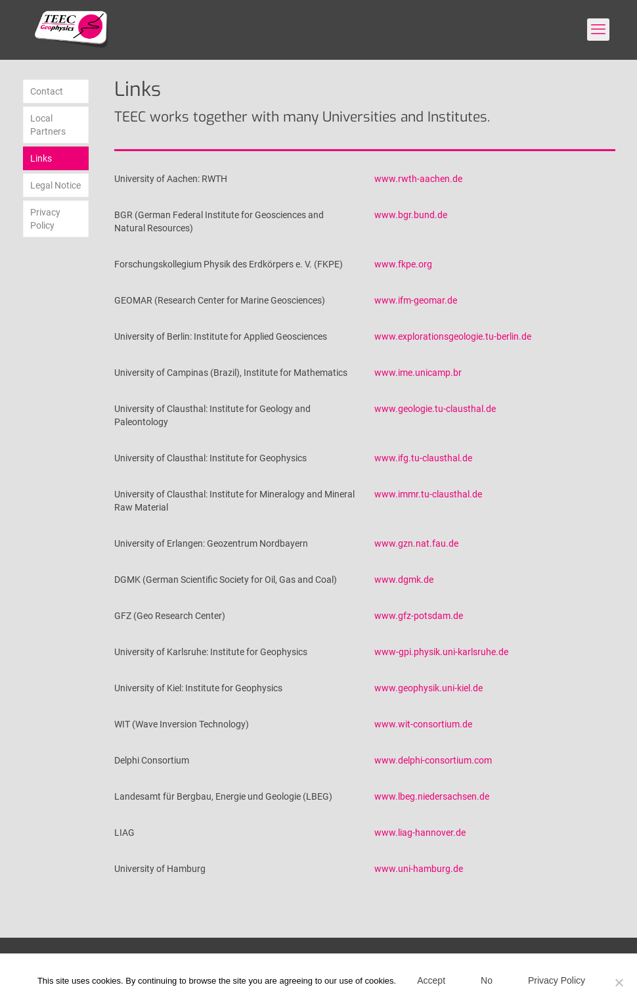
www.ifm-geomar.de (415, 300)
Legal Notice (55, 185)
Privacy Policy (45, 219)
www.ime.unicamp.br (418, 372)
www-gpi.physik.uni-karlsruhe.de (441, 652)
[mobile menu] (598, 29)
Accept (431, 980)
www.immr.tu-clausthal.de (428, 494)
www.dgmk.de (403, 579)
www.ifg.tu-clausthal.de (423, 458)
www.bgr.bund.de (410, 215)
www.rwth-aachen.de (418, 178)
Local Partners (48, 125)
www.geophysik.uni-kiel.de (428, 688)
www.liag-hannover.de (420, 832)
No (487, 980)
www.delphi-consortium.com (433, 760)
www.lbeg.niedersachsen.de (431, 796)
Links (41, 158)
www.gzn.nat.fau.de (416, 543)
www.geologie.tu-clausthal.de (435, 408)
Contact (46, 91)
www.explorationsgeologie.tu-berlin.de (452, 336)
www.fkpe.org (403, 264)
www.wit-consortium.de (423, 724)
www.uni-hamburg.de (418, 868)
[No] (619, 982)
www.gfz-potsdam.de (418, 615)
